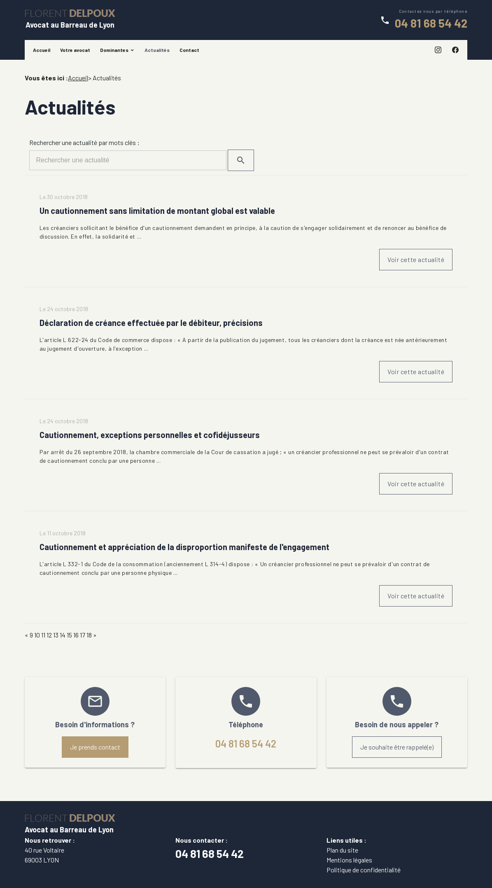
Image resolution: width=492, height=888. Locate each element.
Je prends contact (95, 747)
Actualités (157, 50)
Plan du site (342, 850)
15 (69, 635)
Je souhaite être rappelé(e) (397, 747)
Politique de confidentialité (363, 870)
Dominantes (114, 50)
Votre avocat (75, 50)
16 (76, 635)
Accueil (41, 50)
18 (89, 635)
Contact (189, 50)
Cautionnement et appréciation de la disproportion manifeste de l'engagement (184, 547)
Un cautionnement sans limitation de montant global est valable (157, 211)
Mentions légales (349, 860)
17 (82, 635)
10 (37, 635)
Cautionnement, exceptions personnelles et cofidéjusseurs (150, 435)
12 (49, 635)
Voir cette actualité (415, 259)
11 (43, 635)
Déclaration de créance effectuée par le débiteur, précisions (151, 323)
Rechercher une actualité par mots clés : (84, 142)
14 (62, 635)
